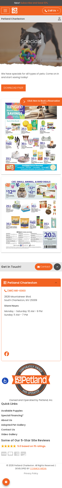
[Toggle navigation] (5, 11)
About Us (6, 420)
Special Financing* (12, 415)
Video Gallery (9, 434)
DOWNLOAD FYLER (13, 87)
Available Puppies (12, 410)
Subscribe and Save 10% (34, 3)
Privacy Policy (31, 473)
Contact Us (8, 429)
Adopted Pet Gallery (13, 425)
